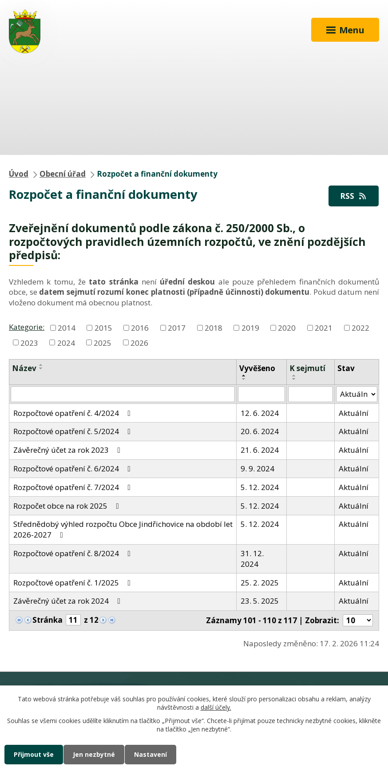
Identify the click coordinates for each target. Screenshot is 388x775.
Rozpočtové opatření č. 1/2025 (73, 582)
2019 (250, 327)
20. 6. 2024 (260, 431)
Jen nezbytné (94, 754)
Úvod (18, 174)
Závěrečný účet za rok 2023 (68, 450)
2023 (29, 342)
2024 (66, 342)
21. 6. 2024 (260, 450)
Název (24, 368)
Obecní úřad (63, 174)
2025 (102, 342)
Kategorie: (26, 327)
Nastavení (150, 754)
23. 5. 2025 (260, 601)
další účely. (216, 708)
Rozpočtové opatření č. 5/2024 (73, 431)
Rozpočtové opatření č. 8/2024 (73, 553)
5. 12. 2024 (260, 487)
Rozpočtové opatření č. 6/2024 (73, 468)
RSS (354, 196)
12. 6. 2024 (260, 413)
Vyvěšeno (257, 368)
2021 (324, 327)
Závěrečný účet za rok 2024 (68, 601)
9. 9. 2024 (257, 468)
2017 (177, 327)
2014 (66, 327)
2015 (103, 327)
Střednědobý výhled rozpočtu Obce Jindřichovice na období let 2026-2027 (123, 529)
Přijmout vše (34, 754)
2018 (213, 327)
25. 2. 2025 (260, 582)
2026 (139, 342)
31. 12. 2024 (252, 558)
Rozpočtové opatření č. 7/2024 (73, 487)
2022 (360, 327)
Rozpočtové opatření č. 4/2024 (73, 413)
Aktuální (353, 413)
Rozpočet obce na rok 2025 (68, 506)
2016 (140, 327)
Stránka (47, 620)
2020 (287, 327)
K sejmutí (307, 368)
